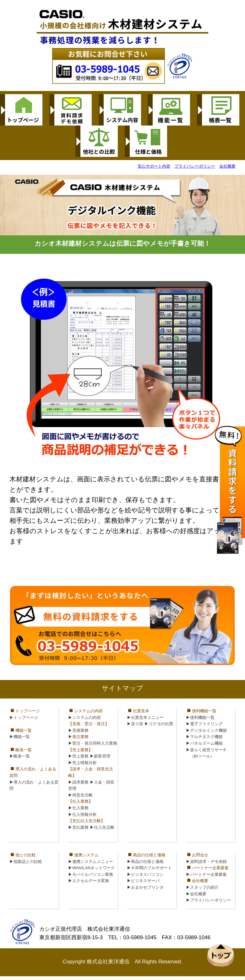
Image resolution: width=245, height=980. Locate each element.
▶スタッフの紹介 (202, 887)
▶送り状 (135, 723)
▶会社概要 (196, 894)
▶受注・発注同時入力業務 (92, 743)
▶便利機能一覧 (200, 717)
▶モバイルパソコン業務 (90, 874)
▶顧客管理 (100, 756)
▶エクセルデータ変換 (88, 880)
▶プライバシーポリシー (208, 900)
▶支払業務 (78, 827)
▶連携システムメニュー (90, 861)
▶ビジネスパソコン (145, 874)
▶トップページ (23, 717)
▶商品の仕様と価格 (145, 861)
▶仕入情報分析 (82, 814)
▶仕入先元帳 (102, 827)
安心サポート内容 (154, 166)
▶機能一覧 (19, 736)
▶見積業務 (78, 730)
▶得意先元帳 (80, 795)
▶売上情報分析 (82, 762)
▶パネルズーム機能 (204, 743)
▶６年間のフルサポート (149, 867)
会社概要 (227, 166)
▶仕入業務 (78, 808)
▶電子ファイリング (204, 723)
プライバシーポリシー (194, 166)
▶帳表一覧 (19, 756)
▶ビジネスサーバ (143, 880)
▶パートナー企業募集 (206, 874)
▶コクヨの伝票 (158, 723)
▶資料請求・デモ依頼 (206, 861)
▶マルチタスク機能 (204, 736)
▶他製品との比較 (25, 861)
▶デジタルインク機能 (206, 730)
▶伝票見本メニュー (145, 717)
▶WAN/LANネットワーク (91, 867)
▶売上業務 (78, 756)
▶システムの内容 (84, 717)
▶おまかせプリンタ (145, 887)
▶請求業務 (78, 782)
